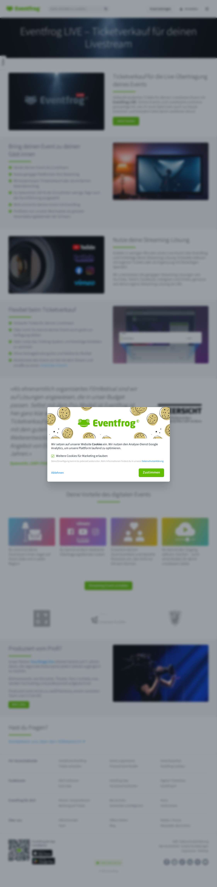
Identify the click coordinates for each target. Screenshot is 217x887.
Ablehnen (57, 473)
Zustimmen (151, 472)
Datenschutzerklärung (152, 461)
